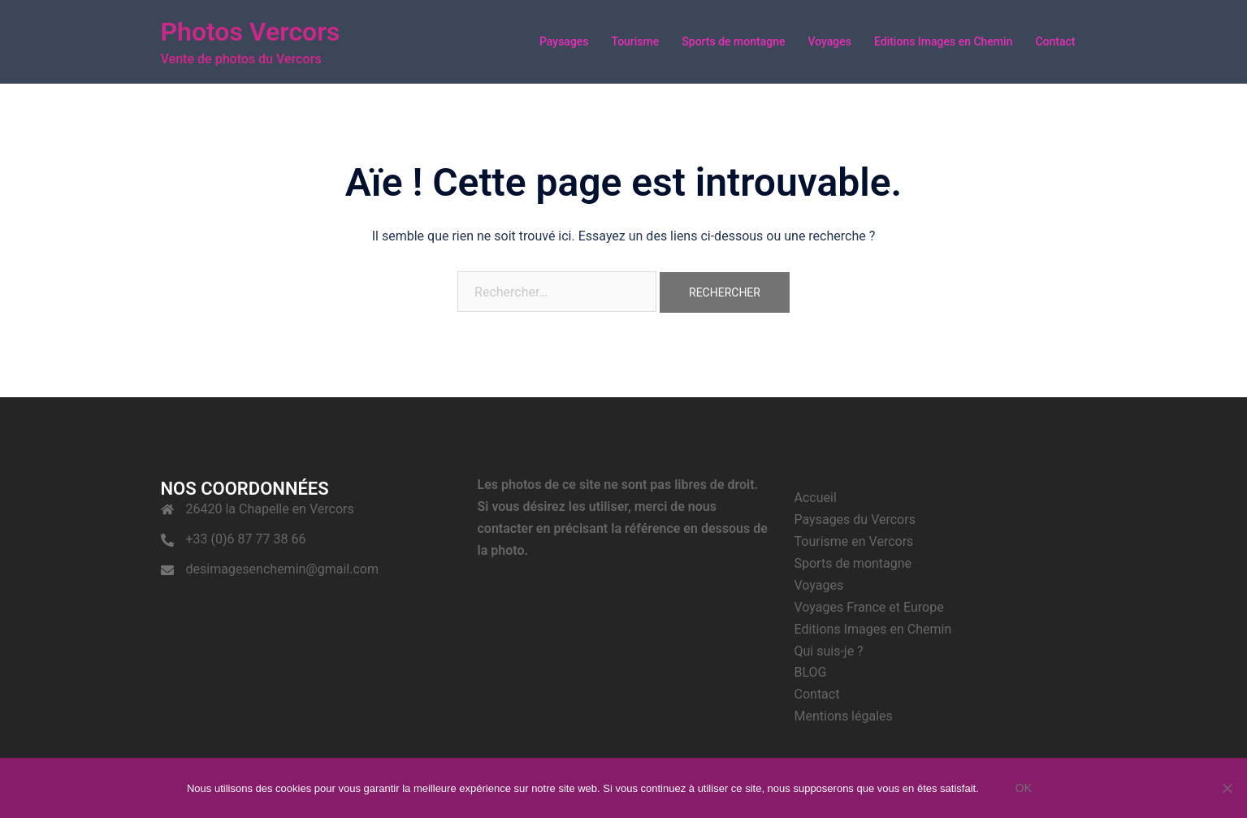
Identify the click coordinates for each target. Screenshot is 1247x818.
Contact (1055, 41)
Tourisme (636, 41)
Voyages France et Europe (869, 607)
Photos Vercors (250, 31)
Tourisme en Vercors (854, 541)
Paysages (564, 41)
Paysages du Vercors (855, 519)
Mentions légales (844, 716)
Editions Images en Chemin (943, 41)
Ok (1023, 787)
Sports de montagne (733, 41)
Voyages (829, 41)
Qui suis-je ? (829, 651)
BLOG (811, 672)
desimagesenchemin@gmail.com (282, 569)
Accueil (816, 497)
